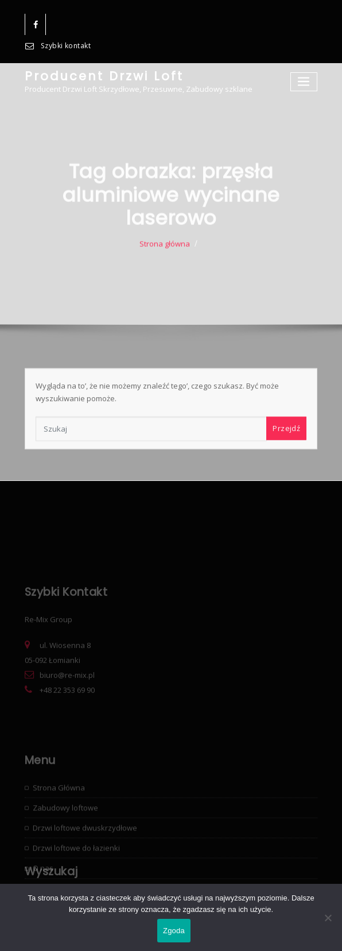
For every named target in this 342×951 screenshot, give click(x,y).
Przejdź (286, 442)
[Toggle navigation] (304, 81)
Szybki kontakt (66, 46)
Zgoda (174, 930)
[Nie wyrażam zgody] (327, 917)
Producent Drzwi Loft (104, 76)
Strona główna (164, 260)
